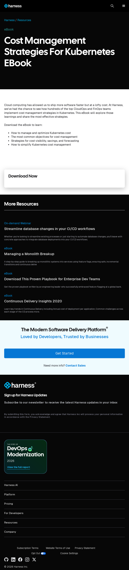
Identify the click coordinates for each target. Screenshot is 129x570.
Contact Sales (76, 365)
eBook (8, 248)
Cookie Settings (69, 553)
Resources (24, 20)
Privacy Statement (85, 548)
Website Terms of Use (58, 548)
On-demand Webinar (17, 223)
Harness (9, 20)
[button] (112, 6)
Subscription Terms (27, 548)
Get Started (64, 353)
